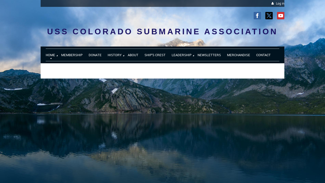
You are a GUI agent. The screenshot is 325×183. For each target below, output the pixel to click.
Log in (280, 3)
